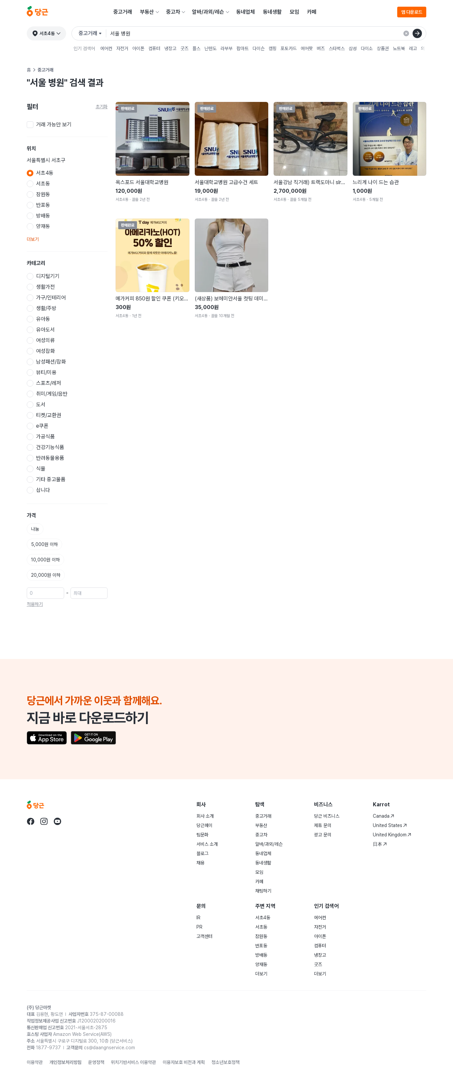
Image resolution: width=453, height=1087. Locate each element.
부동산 (147, 12)
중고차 (173, 12)
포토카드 (289, 48)
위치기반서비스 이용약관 (133, 1062)
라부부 (226, 48)
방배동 (261, 955)
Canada (383, 816)
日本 (380, 844)
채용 (200, 862)
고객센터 (204, 936)
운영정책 (96, 1062)
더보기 (33, 239)
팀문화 (202, 834)
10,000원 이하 (45, 559)
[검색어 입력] (268, 33)
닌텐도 (210, 48)
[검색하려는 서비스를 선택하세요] (92, 33)
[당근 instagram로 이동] (44, 821)
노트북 (399, 48)
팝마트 (243, 48)
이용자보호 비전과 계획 (184, 1062)
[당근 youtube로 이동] (57, 821)
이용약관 (35, 1062)
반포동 (261, 945)
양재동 (261, 964)
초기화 (102, 106)
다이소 (367, 48)
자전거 (122, 48)
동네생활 (272, 12)
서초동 (261, 927)
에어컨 (106, 48)
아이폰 (138, 48)
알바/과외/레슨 (208, 12)
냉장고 (170, 48)
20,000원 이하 (45, 575)
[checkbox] (67, 124)
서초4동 (262, 917)
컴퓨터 (154, 48)
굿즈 (184, 48)
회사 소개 (205, 816)
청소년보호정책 (225, 1062)
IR (198, 917)
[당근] (37, 12)
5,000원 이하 (44, 544)
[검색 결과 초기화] (406, 33)
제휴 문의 (322, 825)
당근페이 (204, 825)
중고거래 (122, 12)
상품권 (383, 48)
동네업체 (245, 12)
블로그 (202, 853)
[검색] (417, 33)
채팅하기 (263, 891)
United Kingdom (392, 834)
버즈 (321, 48)
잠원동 (261, 936)
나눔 (35, 529)
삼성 (353, 48)
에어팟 (307, 48)
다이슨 (259, 48)
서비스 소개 (207, 844)
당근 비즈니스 (326, 816)
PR (199, 927)
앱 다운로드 (411, 12)
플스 (196, 48)
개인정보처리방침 (65, 1062)
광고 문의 (322, 834)
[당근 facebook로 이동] (31, 821)
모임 (294, 12)
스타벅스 (337, 48)
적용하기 (35, 604)
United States (390, 825)
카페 (311, 12)
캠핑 (273, 48)
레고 (413, 48)
